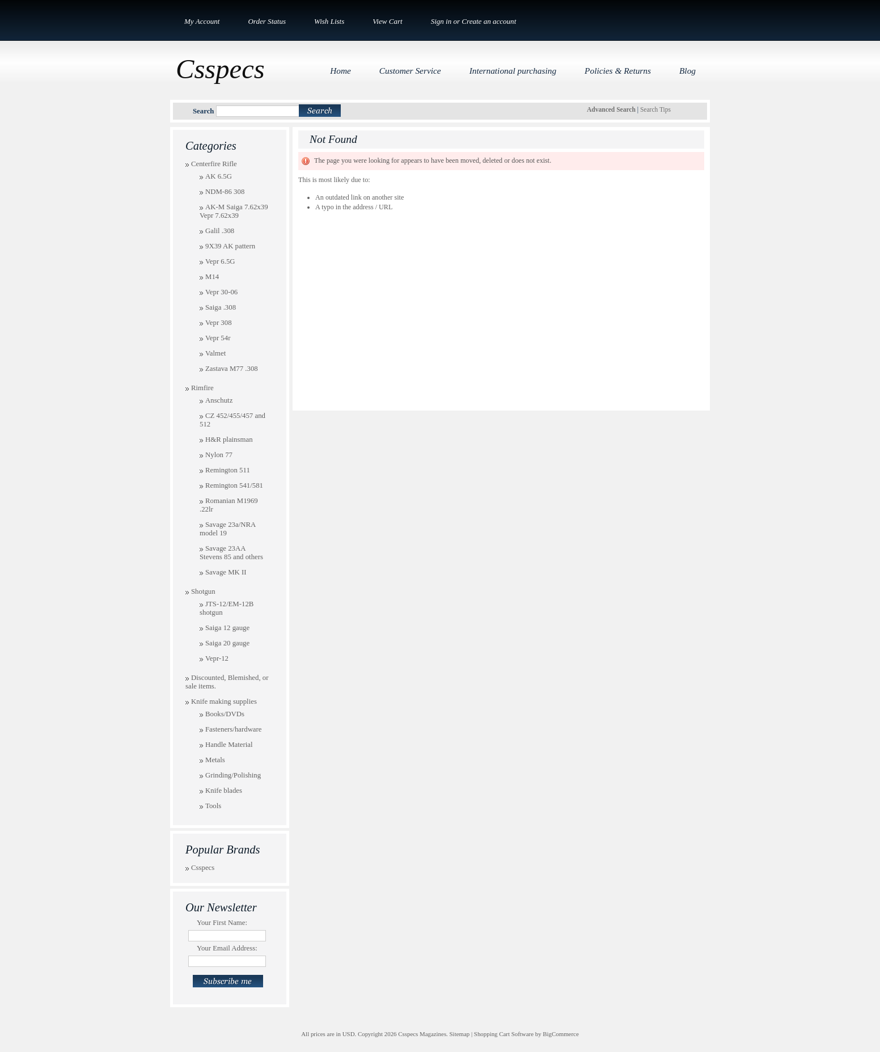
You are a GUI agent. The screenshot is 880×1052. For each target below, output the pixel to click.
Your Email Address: (227, 948)
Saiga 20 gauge (227, 643)
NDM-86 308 (224, 192)
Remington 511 (227, 470)
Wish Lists (329, 21)
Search (203, 111)
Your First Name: (222, 923)
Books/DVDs (224, 714)
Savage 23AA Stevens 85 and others (231, 552)
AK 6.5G (218, 176)
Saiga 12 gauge (227, 628)
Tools (213, 806)
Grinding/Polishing (233, 775)
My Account (201, 21)
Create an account (489, 21)
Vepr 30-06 (221, 292)
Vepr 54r (217, 338)
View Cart (387, 21)
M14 (212, 277)
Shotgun (203, 591)
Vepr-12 (217, 658)
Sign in (441, 21)
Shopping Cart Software (504, 1033)
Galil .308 (219, 231)
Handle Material (229, 745)
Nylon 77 (218, 455)
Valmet (215, 353)
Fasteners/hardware (233, 729)
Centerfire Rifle (214, 164)
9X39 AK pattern (230, 246)
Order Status (267, 21)
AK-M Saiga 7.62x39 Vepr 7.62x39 (234, 211)
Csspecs (202, 868)
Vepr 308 (218, 323)
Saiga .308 (220, 307)
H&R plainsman (229, 439)
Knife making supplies (224, 701)
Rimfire (202, 388)
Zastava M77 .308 (231, 369)
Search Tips (655, 109)
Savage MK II (226, 572)
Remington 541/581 (234, 485)
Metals (215, 760)
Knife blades (223, 791)
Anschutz (218, 400)
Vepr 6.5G (220, 261)
